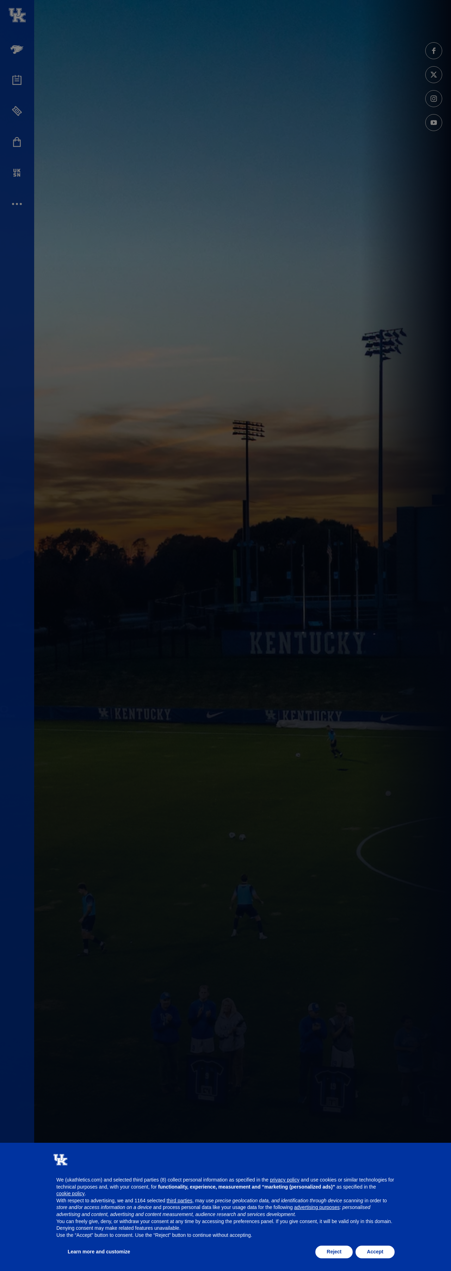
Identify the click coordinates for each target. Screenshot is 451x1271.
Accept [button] (375, 1251)
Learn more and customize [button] (99, 1251)
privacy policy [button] (284, 1180)
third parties (179, 1200)
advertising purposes (317, 1207)
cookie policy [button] (70, 1193)
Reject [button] (334, 1251)
